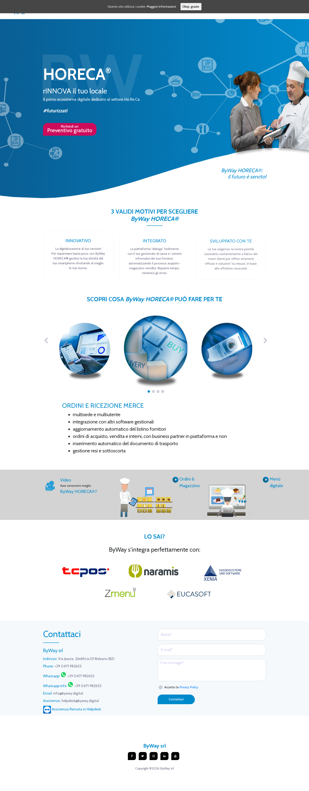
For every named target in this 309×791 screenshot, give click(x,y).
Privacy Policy (188, 687)
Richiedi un (69, 129)
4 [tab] (162, 391)
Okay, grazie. (191, 6)
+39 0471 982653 (62, 666)
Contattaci (176, 699)
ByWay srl (154, 746)
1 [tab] (149, 391)
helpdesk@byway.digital (71, 701)
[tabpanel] (155, 352)
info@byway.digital (63, 693)
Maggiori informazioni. (162, 6)
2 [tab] (153, 391)
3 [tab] (158, 391)
